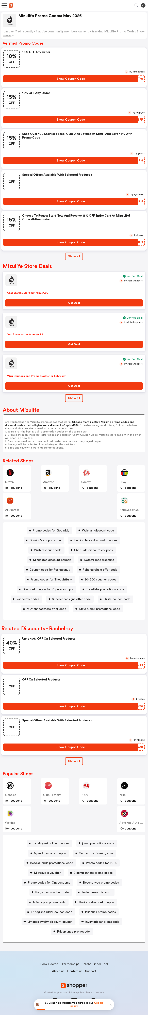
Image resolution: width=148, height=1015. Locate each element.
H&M (85, 794)
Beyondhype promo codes (101, 882)
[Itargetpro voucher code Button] (50, 892)
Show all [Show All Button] (74, 256)
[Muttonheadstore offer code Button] (45, 608)
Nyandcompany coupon (50, 853)
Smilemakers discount (96, 892)
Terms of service (95, 992)
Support (90, 971)
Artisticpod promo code (49, 902)
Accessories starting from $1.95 (27, 293)
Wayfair (10, 822)
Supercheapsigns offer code (71, 599)
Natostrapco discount (99, 559)
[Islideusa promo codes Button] (99, 911)
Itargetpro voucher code (52, 892)
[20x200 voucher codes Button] (99, 579)
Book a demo (49, 964)
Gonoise (10, 794)
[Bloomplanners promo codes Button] (92, 872)
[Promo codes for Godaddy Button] (49, 530)
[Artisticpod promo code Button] (48, 902)
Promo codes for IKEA (101, 862)
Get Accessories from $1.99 (25, 334)
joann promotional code (98, 843)
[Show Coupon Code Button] (70, 78)
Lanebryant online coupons (50, 843)
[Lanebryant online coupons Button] (49, 843)
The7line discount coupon (96, 902)
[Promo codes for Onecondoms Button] (47, 882)
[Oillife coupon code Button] (115, 599)
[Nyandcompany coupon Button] (48, 853)
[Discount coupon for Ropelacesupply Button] (46, 589)
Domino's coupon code (45, 540)
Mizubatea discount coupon (52, 559)
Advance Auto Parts (133, 822)
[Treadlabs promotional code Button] (103, 589)
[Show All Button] (74, 761)
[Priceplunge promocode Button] (72, 931)
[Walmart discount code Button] (96, 530)
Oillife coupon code (117, 599)
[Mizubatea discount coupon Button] (50, 559)
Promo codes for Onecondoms (49, 882)
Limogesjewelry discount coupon (49, 921)
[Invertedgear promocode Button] (100, 921)
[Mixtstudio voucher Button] (46, 872)
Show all (74, 761)
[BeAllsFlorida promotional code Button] (50, 863)
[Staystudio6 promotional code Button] (98, 608)
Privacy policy (76, 992)
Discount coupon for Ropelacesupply (48, 589)
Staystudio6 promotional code (99, 608)
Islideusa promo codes (100, 911)
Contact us (75, 971)
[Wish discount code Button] (46, 550)
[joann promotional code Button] (96, 843)
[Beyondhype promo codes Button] (99, 882)
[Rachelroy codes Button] (26, 599)
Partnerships (70, 964)
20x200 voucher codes (100, 579)
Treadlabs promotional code (105, 589)
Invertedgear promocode (102, 921)
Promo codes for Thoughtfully (51, 579)
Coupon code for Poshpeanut (49, 569)
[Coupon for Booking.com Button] (94, 853)
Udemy (86, 482)
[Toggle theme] (143, 5)
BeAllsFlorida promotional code (51, 862)
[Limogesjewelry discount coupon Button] (48, 921)
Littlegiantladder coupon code (51, 911)
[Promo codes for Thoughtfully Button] (50, 579)
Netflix (9, 482)
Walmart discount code (98, 530)
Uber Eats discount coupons (93, 550)
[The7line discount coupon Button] (95, 902)
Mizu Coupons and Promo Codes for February (36, 376)
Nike (122, 794)
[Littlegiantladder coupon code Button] (50, 911)
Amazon (48, 482)
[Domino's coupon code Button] (44, 540)
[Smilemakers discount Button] (95, 892)
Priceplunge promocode (73, 931)
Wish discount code (47, 550)
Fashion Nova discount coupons (95, 540)
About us (58, 971)
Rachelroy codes (27, 599)
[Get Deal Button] (74, 302)
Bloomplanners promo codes (93, 872)
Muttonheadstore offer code (46, 608)
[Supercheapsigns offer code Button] (70, 599)
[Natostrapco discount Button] (97, 559)
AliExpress (12, 509)
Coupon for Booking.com (96, 853)
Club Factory (52, 794)
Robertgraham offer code (100, 569)
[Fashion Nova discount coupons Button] (94, 540)
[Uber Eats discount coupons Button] (92, 550)
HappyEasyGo (129, 509)
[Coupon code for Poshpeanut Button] (48, 569)
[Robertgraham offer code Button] (98, 569)
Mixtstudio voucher (47, 872)
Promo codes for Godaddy (51, 530)
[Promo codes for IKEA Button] (100, 863)
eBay (122, 482)
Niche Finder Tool (95, 964)
